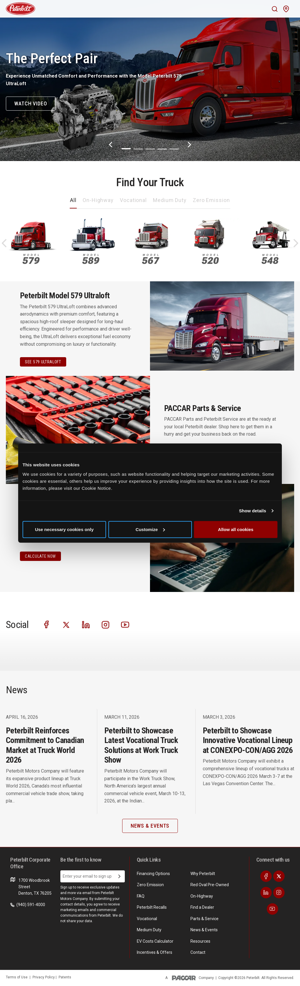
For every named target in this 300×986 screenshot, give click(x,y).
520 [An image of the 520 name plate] (210, 259)
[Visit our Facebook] (46, 624)
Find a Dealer (202, 907)
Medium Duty (170, 200)
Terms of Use (17, 977)
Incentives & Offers (154, 952)
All (73, 200)
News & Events (204, 929)
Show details (252, 510)
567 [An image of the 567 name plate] (150, 259)
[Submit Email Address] (119, 876)
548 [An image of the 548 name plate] (270, 259)
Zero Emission (211, 200)
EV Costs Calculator (155, 941)
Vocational (133, 200)
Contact (197, 952)
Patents (65, 977)
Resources (200, 941)
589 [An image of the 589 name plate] (91, 259)
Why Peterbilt (202, 873)
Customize (150, 529)
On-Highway (98, 200)
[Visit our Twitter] (66, 624)
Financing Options (153, 873)
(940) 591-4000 (27, 904)
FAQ (140, 896)
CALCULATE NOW (40, 556)
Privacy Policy (44, 977)
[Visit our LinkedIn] (86, 624)
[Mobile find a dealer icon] (286, 9)
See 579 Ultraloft (43, 362)
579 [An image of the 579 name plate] (31, 259)
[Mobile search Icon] (274, 9)
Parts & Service (204, 918)
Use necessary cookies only (64, 529)
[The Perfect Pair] (150, 80)
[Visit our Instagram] (105, 624)
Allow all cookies (235, 529)
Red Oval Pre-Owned (209, 884)
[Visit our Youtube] (125, 624)
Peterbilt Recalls (152, 907)
